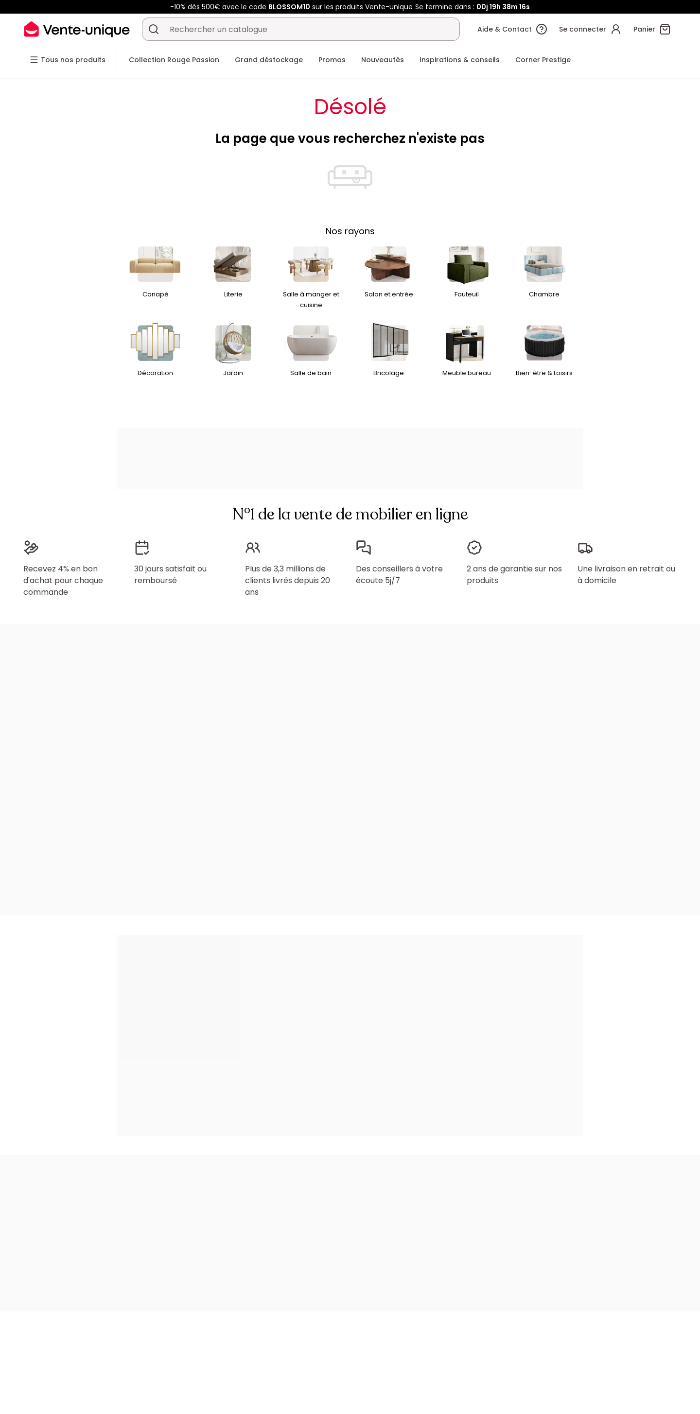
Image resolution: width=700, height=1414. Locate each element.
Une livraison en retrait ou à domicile (626, 574)
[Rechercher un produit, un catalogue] (153, 29)
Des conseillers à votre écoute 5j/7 (399, 574)
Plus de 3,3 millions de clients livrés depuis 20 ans (287, 580)
